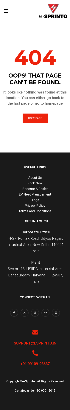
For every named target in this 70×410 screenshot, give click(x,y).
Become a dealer (35, 189)
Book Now (35, 183)
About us (35, 178)
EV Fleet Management (35, 194)
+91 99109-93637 (35, 364)
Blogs (35, 200)
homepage (35, 118)
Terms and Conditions (35, 211)
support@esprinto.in (35, 343)
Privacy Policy (35, 205)
